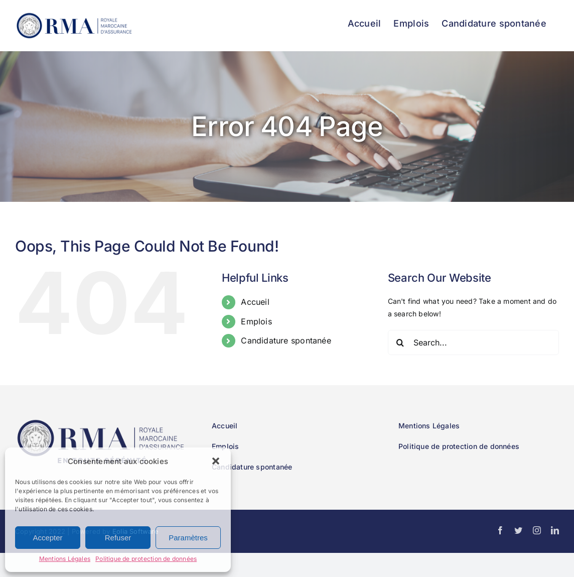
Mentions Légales (64, 558)
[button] (216, 461)
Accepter (47, 537)
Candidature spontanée (286, 340)
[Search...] (473, 342)
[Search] (400, 342)
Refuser (118, 537)
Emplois (256, 321)
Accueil (255, 302)
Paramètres (188, 537)
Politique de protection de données (146, 558)
